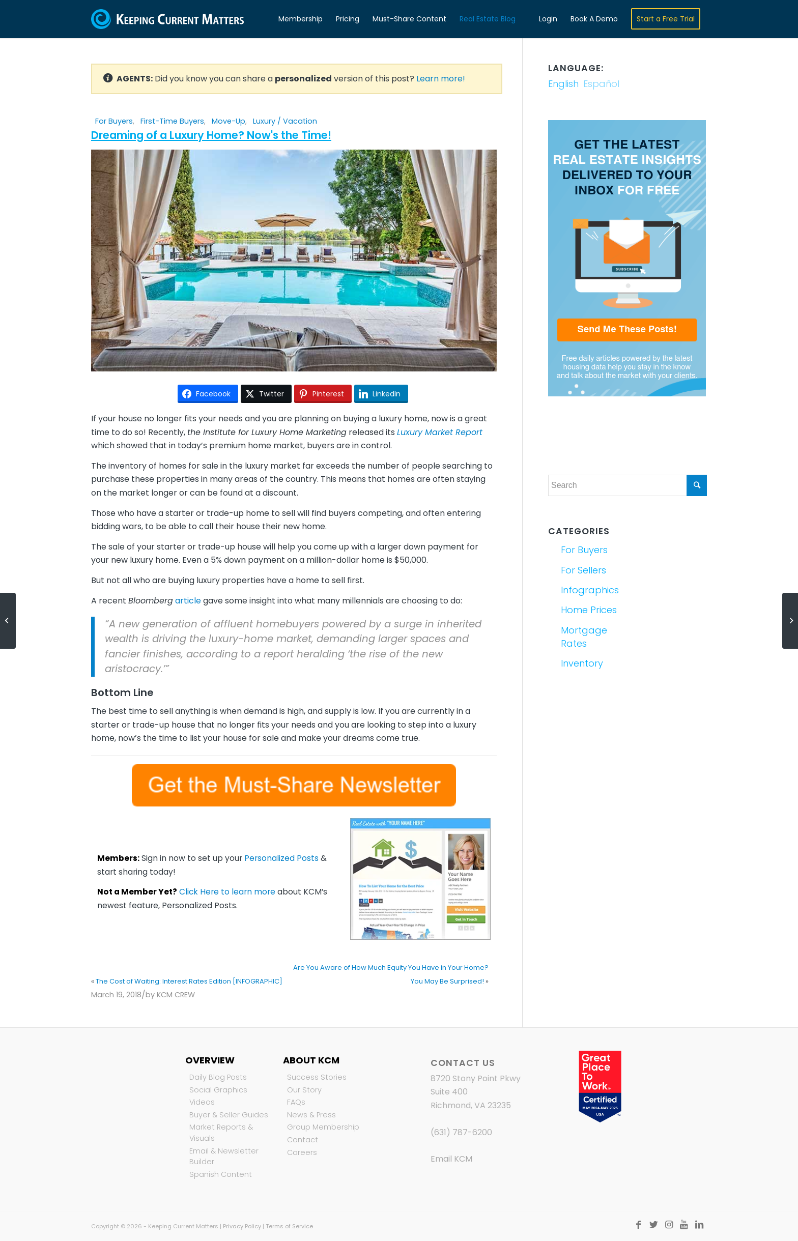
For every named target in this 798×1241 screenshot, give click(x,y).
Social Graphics (218, 1090)
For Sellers (583, 570)
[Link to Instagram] (668, 1224)
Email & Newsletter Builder (224, 1156)
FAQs (296, 1102)
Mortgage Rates (584, 637)
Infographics (590, 590)
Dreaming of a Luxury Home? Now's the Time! (211, 135)
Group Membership (323, 1127)
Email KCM (451, 1159)
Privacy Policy (242, 1226)
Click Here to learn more (227, 891)
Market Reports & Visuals (221, 1132)
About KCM (311, 1060)
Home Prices (589, 609)
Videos (202, 1102)
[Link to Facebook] (638, 1224)
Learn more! (440, 78)
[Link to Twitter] (653, 1224)
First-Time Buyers (172, 121)
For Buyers (114, 121)
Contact (302, 1140)
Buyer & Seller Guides (228, 1115)
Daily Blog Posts (218, 1077)
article (188, 601)
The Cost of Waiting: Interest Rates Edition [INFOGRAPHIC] (189, 981)
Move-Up (228, 121)
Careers (302, 1152)
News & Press (311, 1115)
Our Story (304, 1090)
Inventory (582, 663)
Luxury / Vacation (285, 121)
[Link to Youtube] (684, 1224)
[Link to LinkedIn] (699, 1224)
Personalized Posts (281, 858)
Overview (210, 1060)
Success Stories (317, 1077)
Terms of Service (289, 1226)
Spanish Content (220, 1174)
